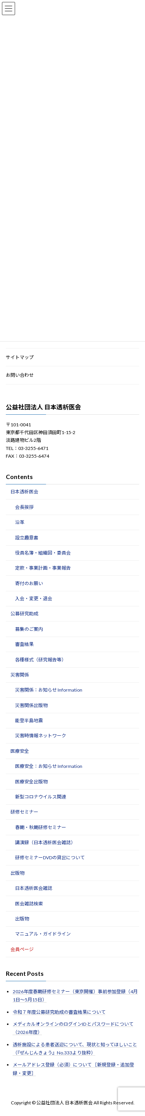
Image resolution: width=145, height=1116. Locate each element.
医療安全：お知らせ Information (48, 766)
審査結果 (24, 644)
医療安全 (19, 751)
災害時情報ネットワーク (40, 736)
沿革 (19, 522)
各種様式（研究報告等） (40, 660)
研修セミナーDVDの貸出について (50, 858)
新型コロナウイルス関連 (40, 797)
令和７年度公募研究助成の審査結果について (59, 1012)
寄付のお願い (29, 583)
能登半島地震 (29, 720)
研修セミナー (24, 812)
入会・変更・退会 (33, 598)
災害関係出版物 (31, 705)
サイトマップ (20, 357)
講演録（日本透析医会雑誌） (45, 842)
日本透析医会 (24, 492)
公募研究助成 (24, 614)
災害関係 (19, 675)
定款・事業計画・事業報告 (43, 568)
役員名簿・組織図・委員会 (43, 553)
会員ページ (22, 949)
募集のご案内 (29, 629)
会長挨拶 (24, 507)
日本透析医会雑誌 (33, 888)
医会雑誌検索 (29, 904)
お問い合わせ (20, 375)
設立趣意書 (26, 538)
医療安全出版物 (31, 782)
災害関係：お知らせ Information (48, 690)
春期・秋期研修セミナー (40, 827)
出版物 (17, 873)
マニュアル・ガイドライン (43, 934)
